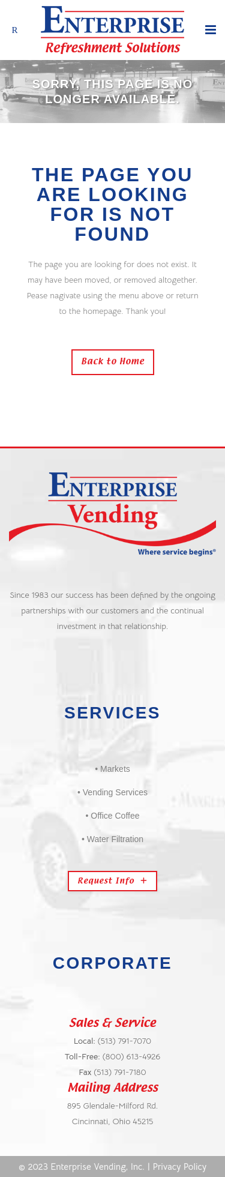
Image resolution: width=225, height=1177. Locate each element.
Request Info (112, 881)
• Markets (112, 769)
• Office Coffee (113, 815)
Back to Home (113, 362)
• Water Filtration (112, 839)
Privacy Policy (180, 1166)
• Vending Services (112, 792)
